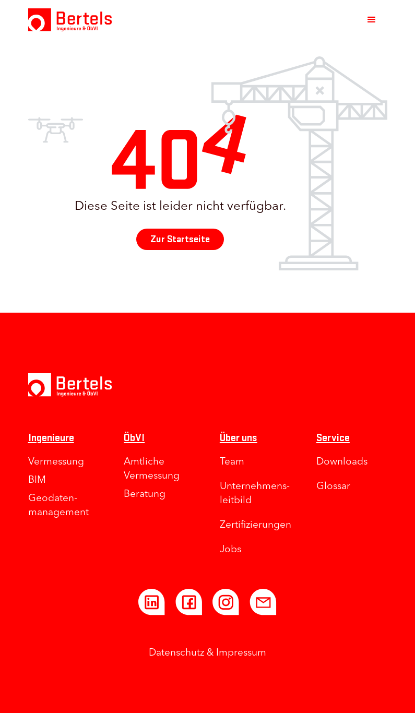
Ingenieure (51, 437)
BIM (37, 480)
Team (232, 462)
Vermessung (56, 462)
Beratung (144, 495)
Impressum (241, 653)
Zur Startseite (180, 239)
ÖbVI (134, 437)
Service (333, 437)
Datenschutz (176, 653)
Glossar (333, 487)
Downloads (341, 462)
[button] (371, 19)
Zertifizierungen (255, 525)
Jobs (230, 550)
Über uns (238, 437)
